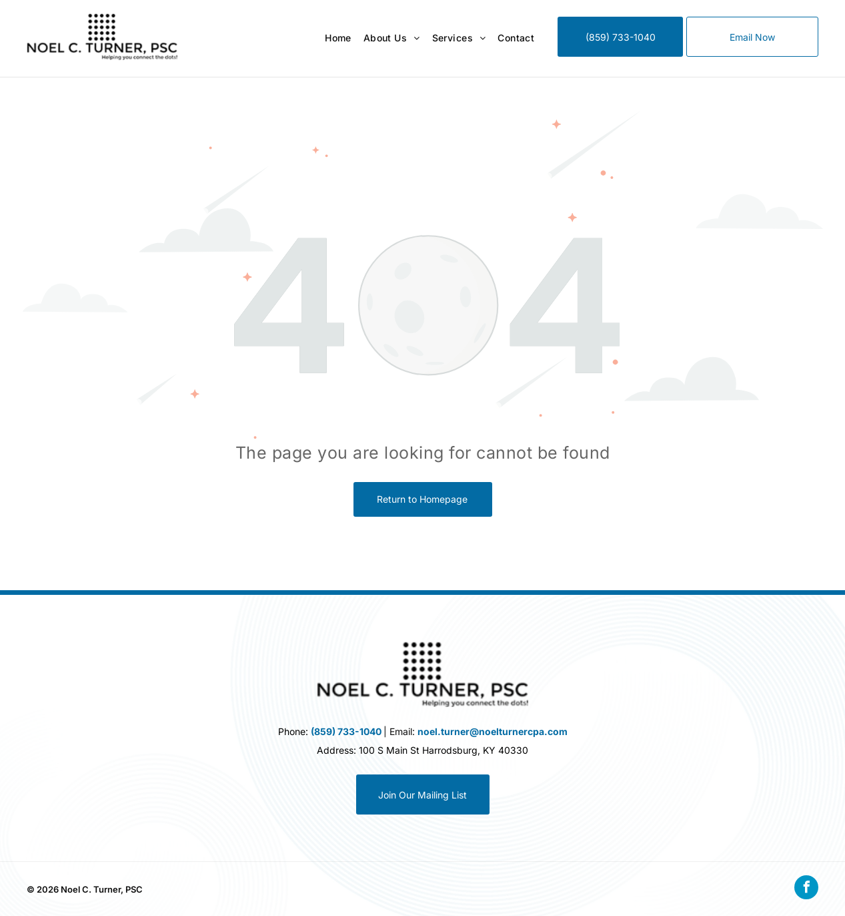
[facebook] (806, 889)
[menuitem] (332, 38)
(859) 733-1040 (346, 731)
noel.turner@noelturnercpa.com (492, 731)
